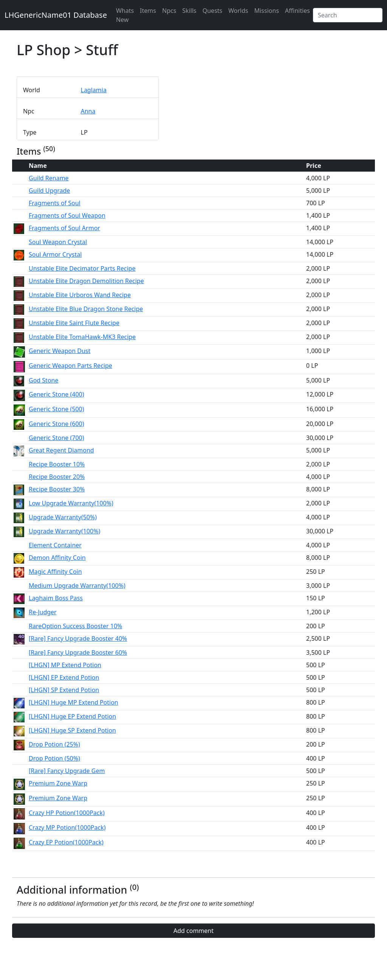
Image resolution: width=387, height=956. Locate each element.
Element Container (55, 545)
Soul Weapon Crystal (58, 242)
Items (148, 10)
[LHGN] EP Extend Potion (64, 677)
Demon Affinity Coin (57, 557)
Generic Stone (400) (56, 394)
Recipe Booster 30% (57, 489)
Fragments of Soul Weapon (67, 215)
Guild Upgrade (49, 190)
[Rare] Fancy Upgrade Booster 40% (78, 638)
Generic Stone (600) (56, 424)
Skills (189, 10)
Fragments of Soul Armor (64, 228)
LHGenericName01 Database (56, 15)
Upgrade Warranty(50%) (63, 517)
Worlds (238, 10)
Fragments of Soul (54, 203)
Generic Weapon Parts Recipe (70, 365)
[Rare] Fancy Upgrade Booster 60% (78, 652)
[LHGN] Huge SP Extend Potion (72, 730)
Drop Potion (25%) (54, 744)
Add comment (193, 931)
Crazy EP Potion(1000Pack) (66, 842)
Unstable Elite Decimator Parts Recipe (82, 268)
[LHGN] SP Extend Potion (64, 690)
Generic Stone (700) (56, 438)
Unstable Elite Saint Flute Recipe (74, 323)
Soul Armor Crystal (55, 254)
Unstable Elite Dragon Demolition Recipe (86, 281)
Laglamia (94, 90)
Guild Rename (49, 178)
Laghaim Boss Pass (56, 598)
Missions (266, 10)
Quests (213, 10)
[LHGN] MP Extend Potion (65, 665)
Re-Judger (43, 612)
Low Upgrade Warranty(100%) (71, 503)
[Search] (347, 15)
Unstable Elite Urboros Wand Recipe (80, 295)
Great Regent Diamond (61, 450)
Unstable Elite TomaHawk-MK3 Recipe (82, 337)
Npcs (169, 10)
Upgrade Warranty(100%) (64, 531)
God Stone (43, 380)
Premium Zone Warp (58, 783)
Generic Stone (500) (56, 409)
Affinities (297, 10)
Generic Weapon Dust (59, 351)
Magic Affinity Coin (55, 571)
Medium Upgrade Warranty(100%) (77, 585)
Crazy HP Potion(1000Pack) (67, 813)
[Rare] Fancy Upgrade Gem (67, 771)
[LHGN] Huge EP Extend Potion (72, 716)
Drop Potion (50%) (54, 758)
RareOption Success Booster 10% (75, 626)
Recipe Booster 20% (57, 477)
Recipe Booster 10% (57, 464)
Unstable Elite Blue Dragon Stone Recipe (86, 309)
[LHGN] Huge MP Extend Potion (73, 702)
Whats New (125, 15)
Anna (88, 111)
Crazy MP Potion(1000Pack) (67, 827)
